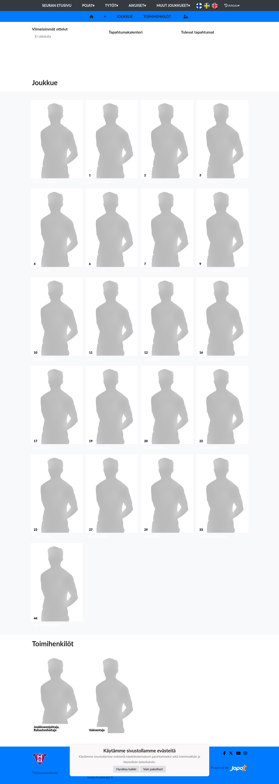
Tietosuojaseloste (45, 772)
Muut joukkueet (173, 5)
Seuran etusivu (56, 5)
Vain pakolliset (153, 769)
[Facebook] (223, 753)
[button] (56, 142)
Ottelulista (41, 51)
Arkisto (231, 5)
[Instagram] (243, 753)
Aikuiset (137, 5)
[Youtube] (236, 753)
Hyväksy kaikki (126, 769)
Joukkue (124, 16)
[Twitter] (229, 753)
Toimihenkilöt (157, 16)
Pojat (88, 5)
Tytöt (111, 5)
